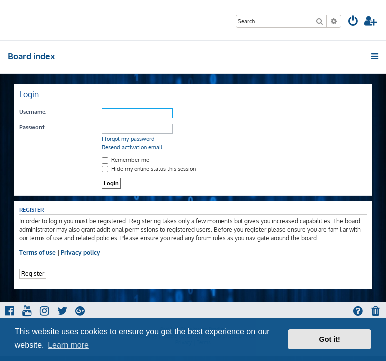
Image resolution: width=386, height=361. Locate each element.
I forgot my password (128, 138)
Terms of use (37, 252)
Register (32, 273)
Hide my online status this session (149, 168)
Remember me (125, 159)
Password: (32, 127)
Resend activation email (132, 147)
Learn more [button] (68, 345)
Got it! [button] (329, 339)
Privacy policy (80, 252)
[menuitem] (353, 22)
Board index (31, 56)
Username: (32, 111)
